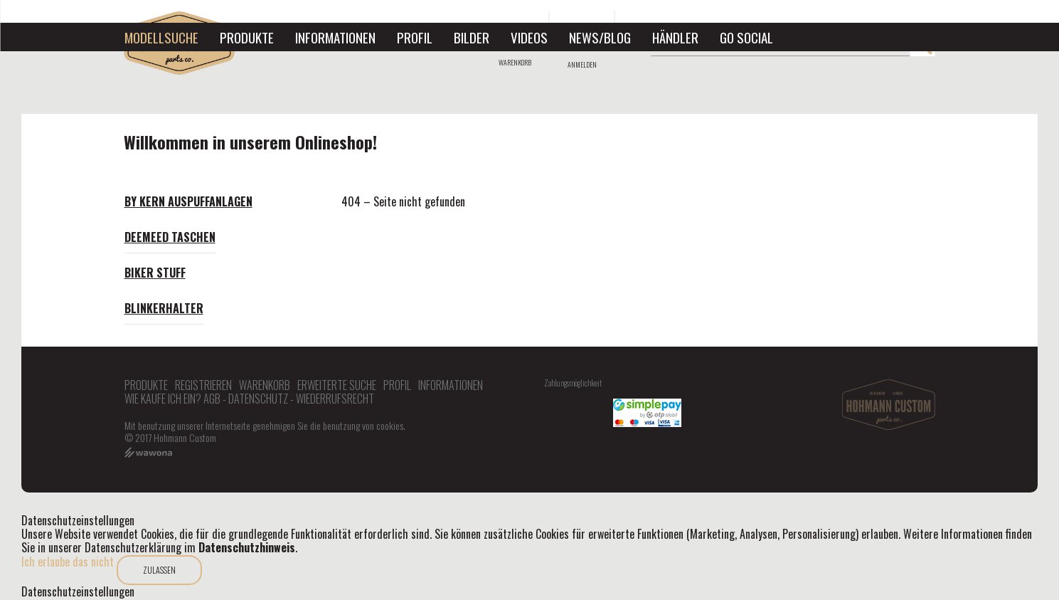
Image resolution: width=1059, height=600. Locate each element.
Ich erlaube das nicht (67, 561)
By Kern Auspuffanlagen (188, 201)
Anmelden (582, 64)
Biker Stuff (155, 272)
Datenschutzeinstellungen (77, 592)
